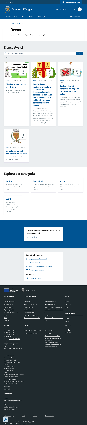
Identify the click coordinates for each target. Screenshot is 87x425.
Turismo (47, 315)
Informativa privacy (50, 330)
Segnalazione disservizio (51, 342)
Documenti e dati (8, 304)
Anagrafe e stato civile (30, 304)
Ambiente (27, 302)
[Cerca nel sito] (79, 9)
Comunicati (68, 304)
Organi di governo (9, 310)
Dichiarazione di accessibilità (52, 336)
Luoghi (67, 318)
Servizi (31, 16)
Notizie (67, 302)
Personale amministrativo (11, 312)
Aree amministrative (9, 302)
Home (12, 24)
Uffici (5, 318)
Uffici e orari (7, 386)
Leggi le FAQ (48, 340)
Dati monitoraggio (9, 416)
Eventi (67, 321)
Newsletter (68, 333)
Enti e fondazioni (8, 307)
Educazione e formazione (31, 315)
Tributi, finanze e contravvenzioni (54, 311)
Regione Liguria (9, 2)
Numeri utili (7, 389)
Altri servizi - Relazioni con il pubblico (54, 319)
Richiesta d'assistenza (51, 347)
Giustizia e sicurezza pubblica (32, 318)
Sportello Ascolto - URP (10, 384)
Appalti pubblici (28, 307)
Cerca (79, 53)
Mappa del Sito (49, 416)
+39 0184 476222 (14, 339)
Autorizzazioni (28, 310)
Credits (35, 416)
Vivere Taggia (41, 16)
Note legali (48, 333)
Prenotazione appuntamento (53, 345)
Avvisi (7, 80)
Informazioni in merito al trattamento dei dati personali (32, 331)
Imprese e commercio (50, 302)
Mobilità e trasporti (50, 304)
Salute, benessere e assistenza (53, 307)
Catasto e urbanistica (30, 312)
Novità (23, 16)
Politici (5, 315)
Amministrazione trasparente (53, 338)
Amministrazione (11, 16)
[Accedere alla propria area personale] (71, 2)
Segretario (7, 321)
